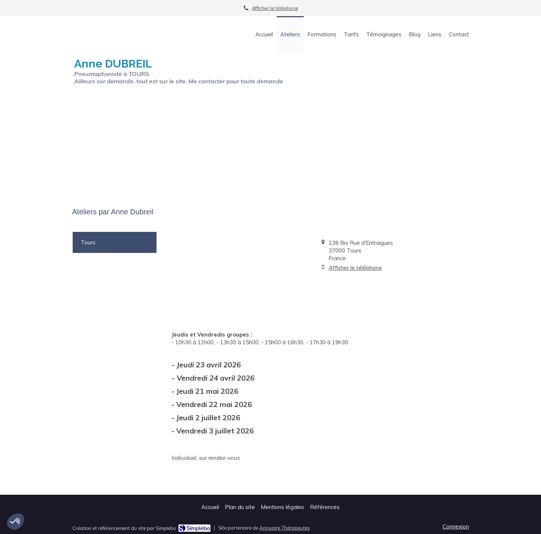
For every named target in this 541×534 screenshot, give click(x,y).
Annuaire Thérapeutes (284, 528)
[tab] (114, 242)
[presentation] (114, 242)
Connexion (456, 526)
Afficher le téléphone (275, 8)
